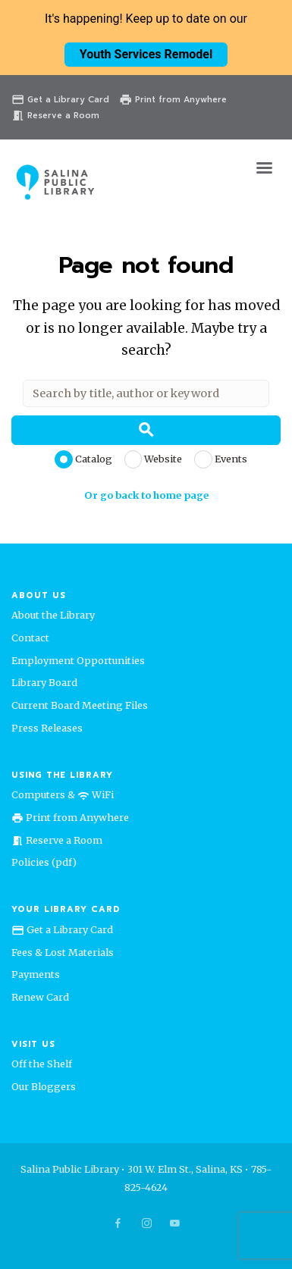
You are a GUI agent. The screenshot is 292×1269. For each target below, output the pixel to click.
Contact (30, 637)
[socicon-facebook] (117, 1223)
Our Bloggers (43, 1086)
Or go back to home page (146, 495)
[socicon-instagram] (146, 1223)
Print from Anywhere (173, 99)
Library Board (44, 682)
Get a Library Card (60, 99)
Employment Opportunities (78, 660)
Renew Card (40, 997)
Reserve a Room (55, 115)
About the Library (53, 615)
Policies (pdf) (44, 862)
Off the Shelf (41, 1064)
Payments (35, 974)
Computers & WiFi (62, 794)
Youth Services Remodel (146, 54)
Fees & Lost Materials (62, 952)
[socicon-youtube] (174, 1223)
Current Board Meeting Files (79, 705)
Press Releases (47, 728)
